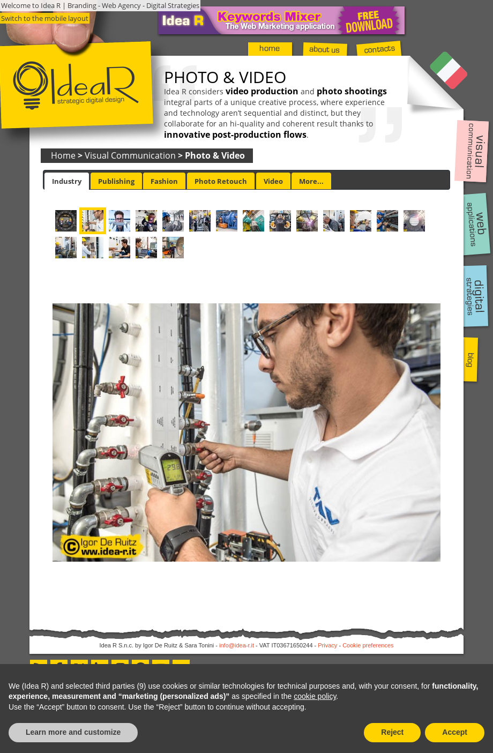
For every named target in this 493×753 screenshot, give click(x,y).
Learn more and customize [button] (73, 732)
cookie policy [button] (315, 696)
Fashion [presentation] (164, 181)
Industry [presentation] (66, 181)
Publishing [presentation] (116, 181)
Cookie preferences (367, 645)
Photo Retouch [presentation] (221, 181)
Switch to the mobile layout (44, 18)
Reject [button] (392, 732)
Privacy (327, 645)
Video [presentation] (273, 181)
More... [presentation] (311, 181)
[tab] (66, 181)
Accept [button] (454, 732)
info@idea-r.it (236, 645)
